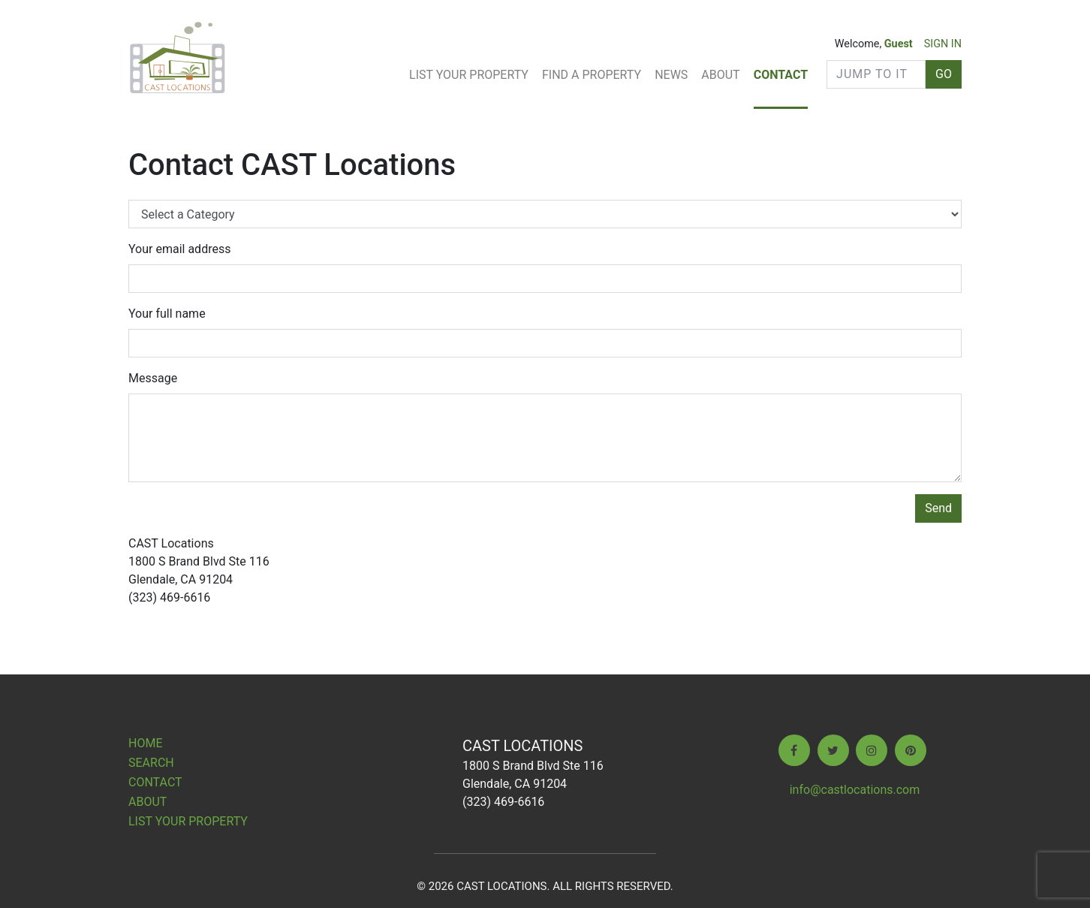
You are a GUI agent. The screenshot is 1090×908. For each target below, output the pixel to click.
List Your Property (468, 75)
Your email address (179, 249)
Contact (781, 75)
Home (145, 743)
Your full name (167, 313)
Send (938, 508)
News (671, 75)
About (720, 75)
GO (943, 74)
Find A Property (591, 75)
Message (152, 378)
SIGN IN (943, 44)
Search (151, 763)
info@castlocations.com (855, 790)
